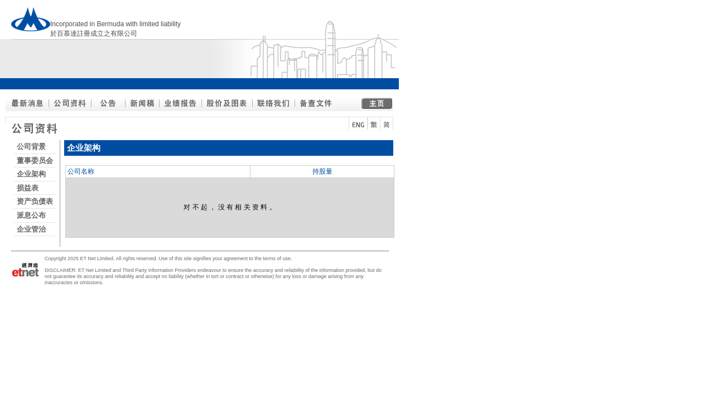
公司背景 (31, 146)
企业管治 (31, 229)
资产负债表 (35, 201)
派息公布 (31, 215)
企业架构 (31, 174)
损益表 (27, 188)
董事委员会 (35, 160)
